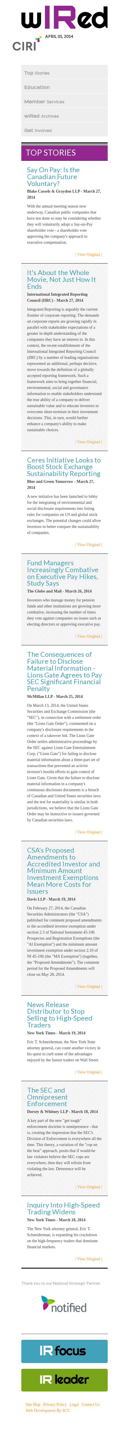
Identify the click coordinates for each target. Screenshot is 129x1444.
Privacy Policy (55, 1404)
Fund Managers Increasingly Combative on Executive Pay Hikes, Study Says (62, 573)
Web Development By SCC (48, 1410)
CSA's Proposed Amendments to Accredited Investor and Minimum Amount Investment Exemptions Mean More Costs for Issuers (63, 870)
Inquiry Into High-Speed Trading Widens (63, 1208)
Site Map (33, 1404)
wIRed (41, 116)
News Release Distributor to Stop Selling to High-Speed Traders (59, 1014)
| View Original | (88, 254)
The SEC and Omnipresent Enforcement (47, 1097)
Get (38, 130)
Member (44, 102)
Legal (74, 1404)
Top (37, 73)
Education (37, 87)
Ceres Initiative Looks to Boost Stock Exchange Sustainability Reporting (64, 467)
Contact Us (90, 1404)
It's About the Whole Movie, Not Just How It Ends (61, 279)
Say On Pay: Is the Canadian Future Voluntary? (53, 176)
